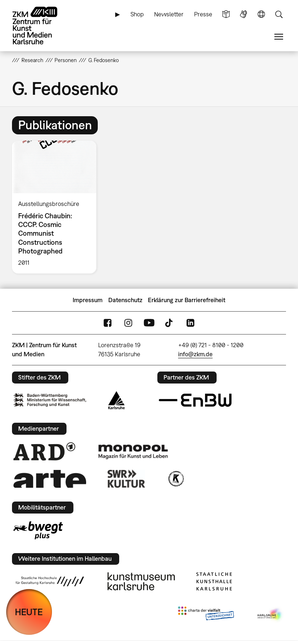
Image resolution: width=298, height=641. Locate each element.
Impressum (87, 300)
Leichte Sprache (226, 14)
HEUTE (29, 611)
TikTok (169, 323)
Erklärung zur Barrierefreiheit (186, 300)
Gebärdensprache (243, 14)
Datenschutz (125, 300)
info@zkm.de (195, 354)
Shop (137, 14)
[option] (57, 207)
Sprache (261, 14)
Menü (278, 37)
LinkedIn (190, 323)
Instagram (128, 323)
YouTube (149, 323)
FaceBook (107, 323)
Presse (203, 14)
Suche (278, 14)
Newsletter (169, 14)
